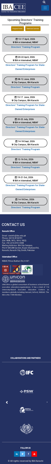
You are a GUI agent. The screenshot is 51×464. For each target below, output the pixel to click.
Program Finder (18, 28)
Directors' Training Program (25, 47)
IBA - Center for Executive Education (15, 7)
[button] (6, 402)
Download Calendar (33, 28)
